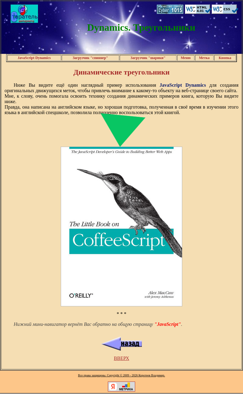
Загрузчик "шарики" (148, 58)
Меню (186, 58)
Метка (204, 58)
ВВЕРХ (121, 358)
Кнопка (225, 58)
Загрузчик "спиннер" (90, 58)
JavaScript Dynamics (34, 58)
